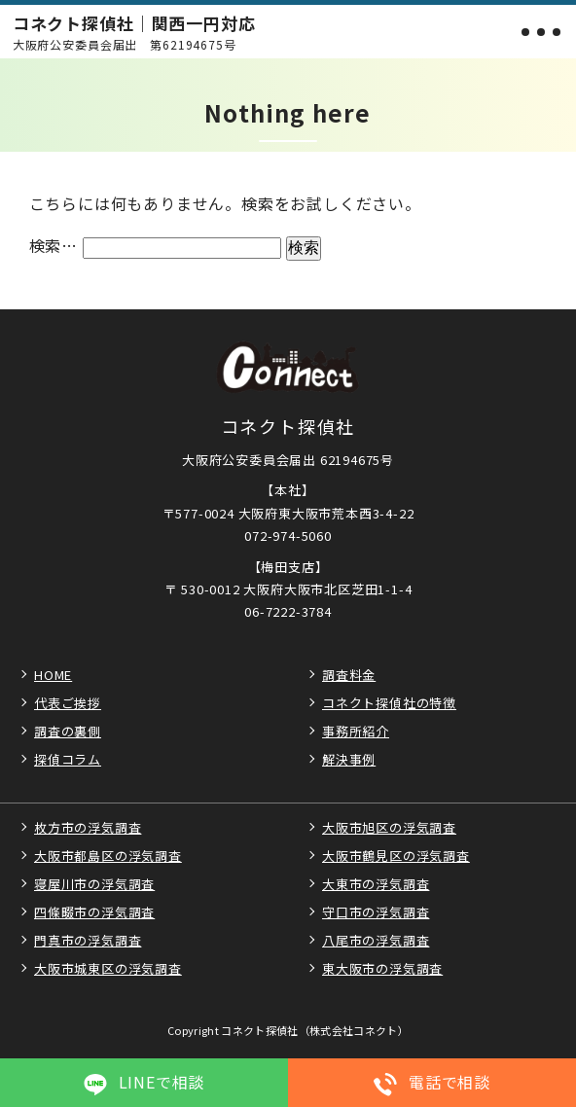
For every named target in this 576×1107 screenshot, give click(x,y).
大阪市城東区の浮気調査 (108, 968)
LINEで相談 (144, 1082)
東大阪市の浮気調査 (382, 968)
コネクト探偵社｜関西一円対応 (134, 32)
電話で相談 (432, 1082)
